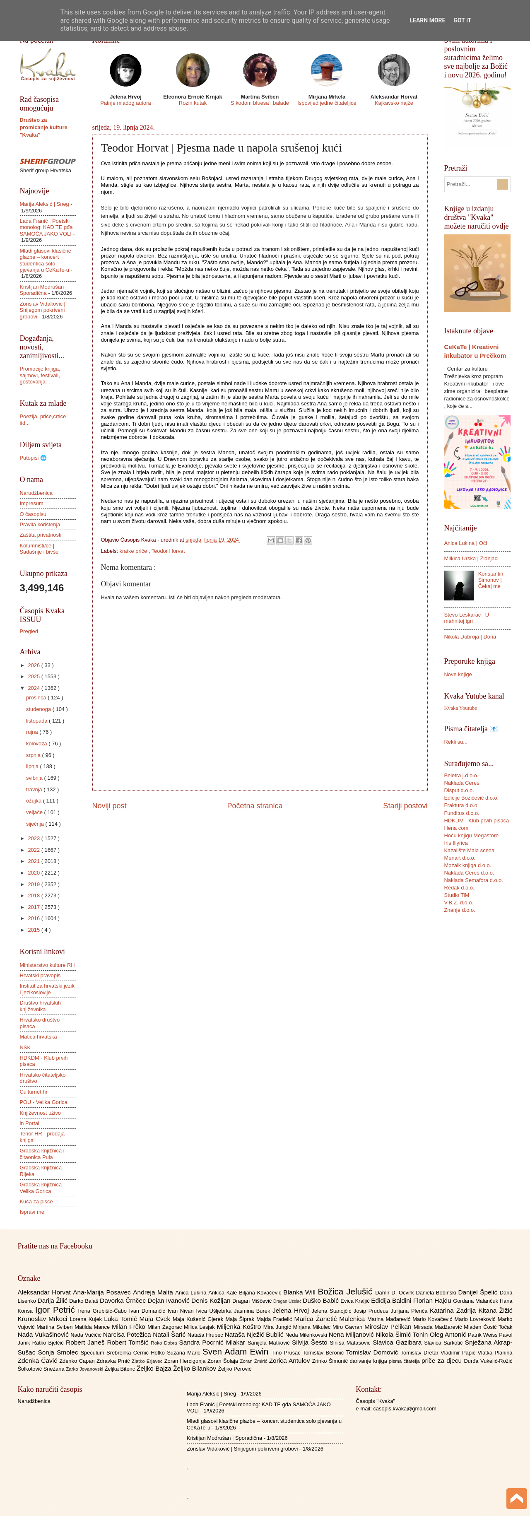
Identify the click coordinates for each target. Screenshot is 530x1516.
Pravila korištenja (40, 524)
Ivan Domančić (148, 1311)
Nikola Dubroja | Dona (470, 637)
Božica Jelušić (346, 1291)
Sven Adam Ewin (237, 1351)
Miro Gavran (348, 1327)
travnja (34, 789)
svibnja (35, 778)
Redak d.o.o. (459, 888)
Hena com (456, 828)
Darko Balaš (84, 1301)
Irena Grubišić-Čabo (103, 1311)
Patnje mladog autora (125, 103)
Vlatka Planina (494, 1353)
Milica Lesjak (200, 1327)
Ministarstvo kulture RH (47, 965)
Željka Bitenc (120, 1369)
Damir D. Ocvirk (395, 1292)
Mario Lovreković (476, 1319)
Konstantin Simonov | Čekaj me (491, 580)
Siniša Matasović (351, 1343)
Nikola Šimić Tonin (403, 1334)
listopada (37, 721)
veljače (35, 812)
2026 (34, 665)
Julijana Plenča (410, 1311)
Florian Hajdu (433, 1300)
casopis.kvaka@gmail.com (404, 1408)
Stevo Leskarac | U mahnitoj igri (466, 618)
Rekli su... (456, 742)
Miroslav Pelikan (389, 1326)
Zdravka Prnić (114, 1361)
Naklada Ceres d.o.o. (469, 873)
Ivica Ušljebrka (215, 1311)
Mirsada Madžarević (439, 1327)
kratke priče (134, 551)
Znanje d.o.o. (459, 910)
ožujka (34, 801)
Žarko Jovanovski (85, 1369)
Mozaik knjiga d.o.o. (467, 865)
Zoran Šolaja (223, 1361)
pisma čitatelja (405, 1361)
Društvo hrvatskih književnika (40, 1006)
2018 (34, 895)
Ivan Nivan (182, 1311)
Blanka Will (300, 1292)
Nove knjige (458, 674)
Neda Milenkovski (307, 1335)
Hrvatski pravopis (40, 975)
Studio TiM (457, 895)
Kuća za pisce (36, 1201)
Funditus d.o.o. (461, 813)
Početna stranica (254, 806)
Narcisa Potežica (128, 1334)
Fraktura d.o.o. (461, 805)
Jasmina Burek (253, 1311)
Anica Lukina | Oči (465, 543)
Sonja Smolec (59, 1352)
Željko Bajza (155, 1368)
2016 (34, 918)
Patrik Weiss (483, 1335)
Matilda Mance (93, 1327)
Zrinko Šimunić (331, 1361)
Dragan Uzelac (288, 1301)
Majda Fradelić (275, 1319)
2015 (34, 930)
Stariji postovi (405, 806)
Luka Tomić (121, 1318)
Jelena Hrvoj (291, 1310)
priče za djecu (443, 1360)
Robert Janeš (86, 1342)
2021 (34, 861)
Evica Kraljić (355, 1301)
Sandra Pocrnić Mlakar (213, 1342)
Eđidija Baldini (392, 1300)
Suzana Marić (184, 1353)
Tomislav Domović (373, 1352)
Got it (462, 20)
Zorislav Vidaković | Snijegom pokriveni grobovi (42, 310)
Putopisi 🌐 (33, 458)
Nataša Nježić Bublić (255, 1334)
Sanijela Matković (270, 1343)
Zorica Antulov (290, 1360)
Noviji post (109, 806)
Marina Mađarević (389, 1319)
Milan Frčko (129, 1326)
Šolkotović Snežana (42, 1369)
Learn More (427, 20)
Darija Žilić (54, 1300)
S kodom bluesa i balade (260, 103)
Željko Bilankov (195, 1368)
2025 (34, 676)
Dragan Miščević (252, 1301)
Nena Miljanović (352, 1334)
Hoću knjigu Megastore (471, 835)
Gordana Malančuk (476, 1301)
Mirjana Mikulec (312, 1327)
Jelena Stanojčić (332, 1311)
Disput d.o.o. (459, 790)
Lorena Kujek (87, 1319)
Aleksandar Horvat (45, 1292)
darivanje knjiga (369, 1361)
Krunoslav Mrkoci (44, 1318)
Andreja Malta (154, 1292)
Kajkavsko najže (394, 103)
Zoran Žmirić (254, 1361)
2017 (34, 907)
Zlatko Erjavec (148, 1361)
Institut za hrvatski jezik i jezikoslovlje (47, 989)
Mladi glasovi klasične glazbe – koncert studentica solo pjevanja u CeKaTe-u (46, 260)
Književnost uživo (40, 1113)
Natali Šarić (170, 1334)
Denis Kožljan (211, 1300)
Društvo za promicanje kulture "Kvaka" (43, 127)
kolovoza (37, 743)
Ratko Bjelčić (49, 1343)
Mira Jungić (278, 1327)
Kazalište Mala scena (469, 850)
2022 (34, 850)
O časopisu (33, 514)
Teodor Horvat (168, 551)
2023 (34, 838)
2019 (34, 884)
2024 (34, 688)
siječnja (36, 824)
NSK (25, 1047)
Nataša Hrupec (206, 1335)
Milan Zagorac (165, 1327)
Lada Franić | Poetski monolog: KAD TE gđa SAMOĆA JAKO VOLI (46, 227)
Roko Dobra (165, 1342)
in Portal (29, 1123)
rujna (32, 732)
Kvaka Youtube (460, 708)
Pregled (29, 631)
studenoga (39, 709)
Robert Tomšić (129, 1342)
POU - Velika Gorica (43, 1102)
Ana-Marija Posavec (103, 1292)
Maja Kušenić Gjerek (199, 1319)
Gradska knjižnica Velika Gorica (41, 1187)
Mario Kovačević (433, 1319)
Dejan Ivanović (169, 1300)
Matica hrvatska (38, 1037)
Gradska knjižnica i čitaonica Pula (42, 1153)
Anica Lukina (191, 1292)
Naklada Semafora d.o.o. (473, 880)
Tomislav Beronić (324, 1353)
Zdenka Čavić (39, 1360)
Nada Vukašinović (44, 1334)
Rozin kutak (193, 103)
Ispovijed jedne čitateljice (326, 103)
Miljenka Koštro (240, 1326)
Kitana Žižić (496, 1310)
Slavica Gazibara (398, 1342)
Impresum (31, 503)
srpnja (34, 755)
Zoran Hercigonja (185, 1361)
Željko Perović (234, 1369)
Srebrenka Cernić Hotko (136, 1353)
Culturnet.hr (34, 1092)
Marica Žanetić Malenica (331, 1318)
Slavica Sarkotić (444, 1343)
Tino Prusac (287, 1353)
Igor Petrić (56, 1309)
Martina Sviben (55, 1327)
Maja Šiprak (240, 1319)
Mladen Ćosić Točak (488, 1327)
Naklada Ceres (461, 783)
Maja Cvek (156, 1318)
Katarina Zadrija (454, 1310)
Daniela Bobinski (437, 1292)
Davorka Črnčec (123, 1300)
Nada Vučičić (86, 1335)
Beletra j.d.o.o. (461, 775)
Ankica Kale (223, 1292)
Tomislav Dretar (421, 1353)
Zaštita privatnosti (41, 535)
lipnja (33, 766)
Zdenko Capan (77, 1361)
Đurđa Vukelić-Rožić (488, 1361)
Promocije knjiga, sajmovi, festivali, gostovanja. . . (40, 375)
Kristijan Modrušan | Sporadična (43, 290)
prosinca (37, 697)
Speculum (93, 1353)
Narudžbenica (36, 493)
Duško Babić (321, 1300)
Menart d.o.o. (460, 858)
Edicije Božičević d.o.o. (471, 798)
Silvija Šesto (311, 1342)
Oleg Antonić (449, 1334)
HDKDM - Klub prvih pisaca (476, 820)
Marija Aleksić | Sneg (44, 204)
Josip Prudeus (372, 1311)
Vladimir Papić (459, 1353)
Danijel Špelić (478, 1292)
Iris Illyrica (456, 843)
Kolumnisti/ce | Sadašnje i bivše (39, 548)
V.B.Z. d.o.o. (458, 902)
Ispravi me (32, 1212)
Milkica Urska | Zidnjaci (471, 558)
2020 (34, 873)
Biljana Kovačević (261, 1292)
